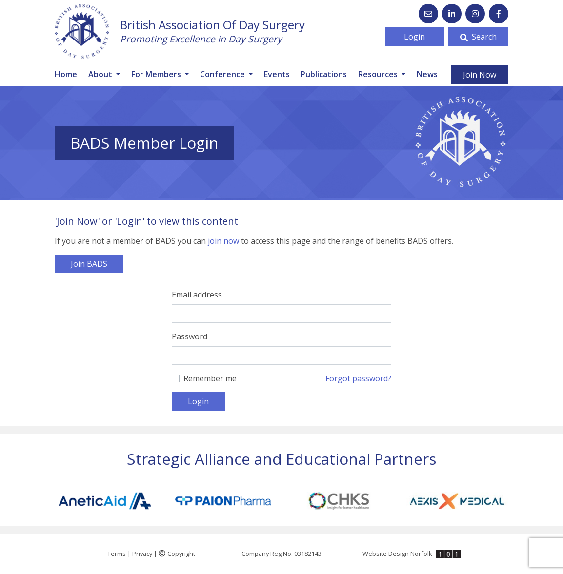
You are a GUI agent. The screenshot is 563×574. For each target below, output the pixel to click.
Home (66, 74)
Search (478, 36)
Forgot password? (358, 378)
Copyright (177, 553)
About (101, 74)
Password (189, 336)
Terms (116, 553)
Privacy (142, 553)
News (427, 74)
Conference (223, 74)
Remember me (210, 378)
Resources (379, 74)
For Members (157, 74)
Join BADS (89, 263)
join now (223, 241)
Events (277, 74)
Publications (324, 74)
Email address (197, 294)
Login (414, 36)
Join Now (479, 74)
